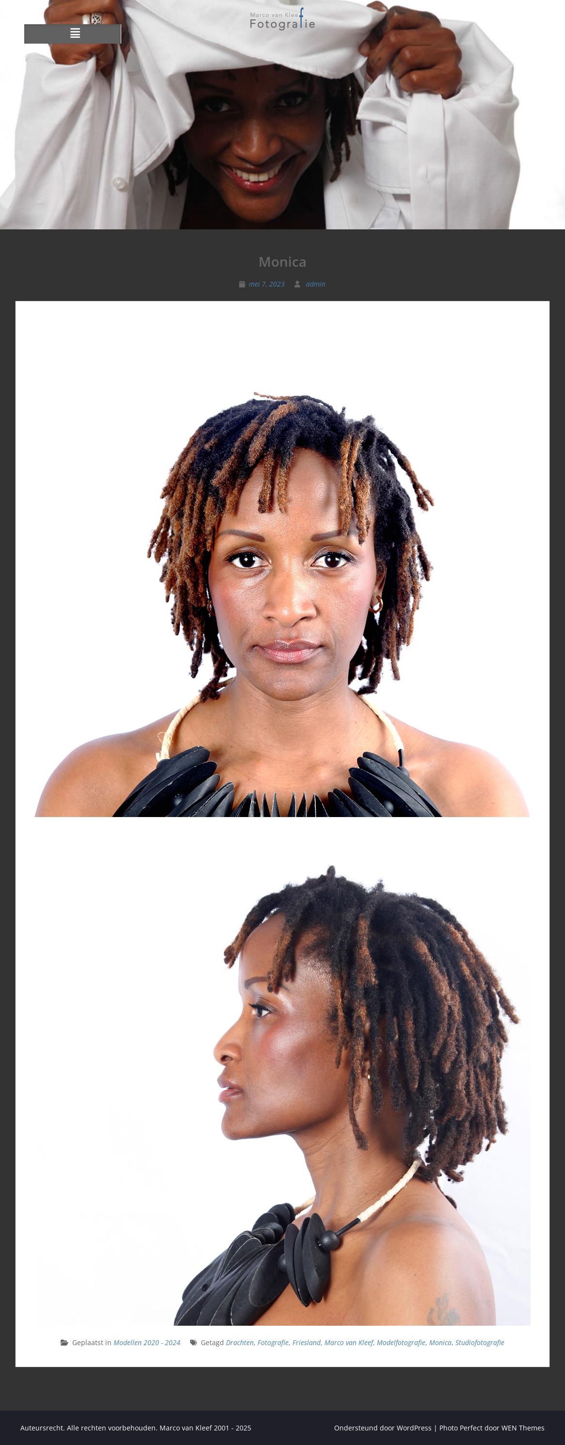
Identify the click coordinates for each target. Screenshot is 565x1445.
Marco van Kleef (348, 1342)
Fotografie (273, 1342)
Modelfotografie (401, 1342)
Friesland (306, 1342)
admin (315, 284)
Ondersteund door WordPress (383, 1427)
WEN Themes (523, 1427)
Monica (440, 1342)
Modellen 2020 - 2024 (146, 1342)
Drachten (240, 1342)
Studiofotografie (479, 1342)
